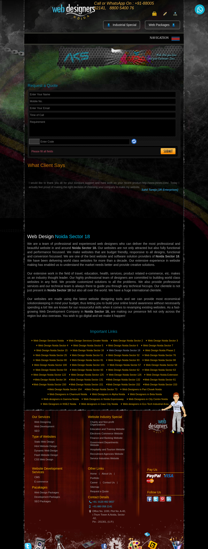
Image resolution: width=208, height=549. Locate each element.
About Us (107, 473)
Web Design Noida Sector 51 (86, 355)
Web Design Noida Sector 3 (162, 340)
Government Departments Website (104, 443)
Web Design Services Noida (48, 340)
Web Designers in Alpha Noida (107, 394)
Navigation (163, 39)
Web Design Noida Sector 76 (159, 355)
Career (94, 482)
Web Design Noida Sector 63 (159, 370)
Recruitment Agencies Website (106, 454)
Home (93, 473)
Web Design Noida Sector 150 (49, 384)
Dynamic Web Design (46, 450)
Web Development (44, 426)
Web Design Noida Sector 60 (86, 370)
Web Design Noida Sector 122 (49, 374)
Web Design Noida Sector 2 (127, 340)
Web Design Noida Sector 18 (123, 350)
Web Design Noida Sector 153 (160, 384)
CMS (37, 477)
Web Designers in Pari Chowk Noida (141, 389)
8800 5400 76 (122, 8)
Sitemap (94, 487)
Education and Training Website (107, 429)
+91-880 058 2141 (102, 506)
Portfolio (94, 478)
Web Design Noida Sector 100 (49, 365)
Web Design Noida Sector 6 (122, 345)
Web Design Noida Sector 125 (86, 374)
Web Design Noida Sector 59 (50, 370)
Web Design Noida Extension (161, 374)
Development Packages (47, 497)
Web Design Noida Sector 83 (123, 360)
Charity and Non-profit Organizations (102, 423)
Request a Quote (99, 491)
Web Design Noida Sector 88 (159, 360)
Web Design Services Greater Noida (87, 340)
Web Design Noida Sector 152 (123, 384)
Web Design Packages (46, 492)
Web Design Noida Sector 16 (87, 350)
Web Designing (42, 422)
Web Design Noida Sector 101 (87, 365)
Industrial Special (121, 25)
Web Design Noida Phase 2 (159, 350)
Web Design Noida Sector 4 (52, 345)
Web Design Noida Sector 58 (160, 365)
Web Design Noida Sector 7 (157, 345)
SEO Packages (42, 501)
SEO (36, 430)
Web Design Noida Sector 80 (50, 360)
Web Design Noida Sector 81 (86, 360)
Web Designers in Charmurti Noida (67, 394)
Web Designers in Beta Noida (145, 394)
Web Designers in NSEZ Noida (58, 404)
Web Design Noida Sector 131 (86, 379)
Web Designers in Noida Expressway (103, 399)
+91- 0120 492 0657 (103, 501)
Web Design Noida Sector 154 (65, 389)
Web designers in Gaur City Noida (98, 404)
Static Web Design (44, 441)
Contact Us (109, 482)
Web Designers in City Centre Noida (147, 399)
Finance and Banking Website (106, 438)
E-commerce (41, 481)
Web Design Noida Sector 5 (87, 345)
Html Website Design (45, 446)
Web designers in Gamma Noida (60, 399)
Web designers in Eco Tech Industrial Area (144, 404)
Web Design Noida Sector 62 (123, 370)
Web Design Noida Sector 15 (51, 350)
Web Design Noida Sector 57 (124, 365)
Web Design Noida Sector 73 (101, 389)
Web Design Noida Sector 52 (123, 355)
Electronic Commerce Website (106, 433)
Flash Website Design (46, 455)
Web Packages (162, 25)
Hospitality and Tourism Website (107, 449)
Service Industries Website (104, 458)
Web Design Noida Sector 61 (159, 379)
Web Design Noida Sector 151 (86, 384)
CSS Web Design (43, 459)
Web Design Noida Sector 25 (50, 355)
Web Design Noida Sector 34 (50, 379)
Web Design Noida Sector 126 (124, 374)
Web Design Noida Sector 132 (123, 379)
